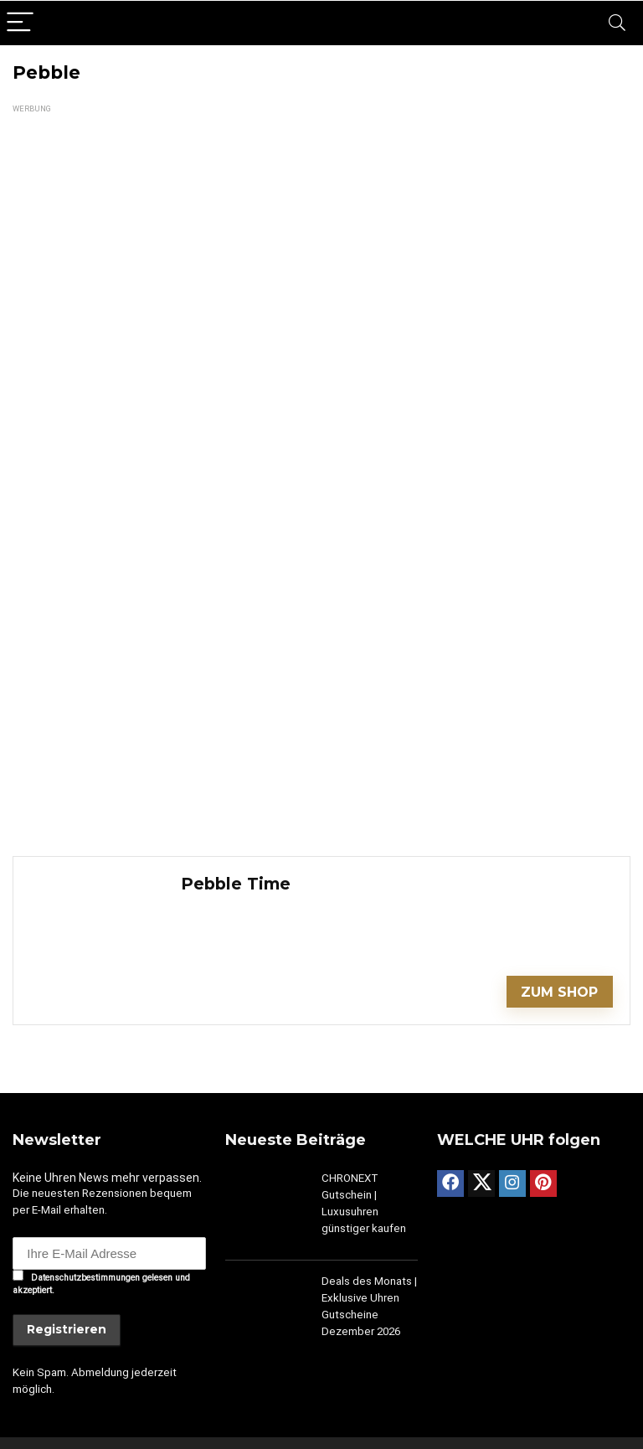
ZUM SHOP (559, 992)
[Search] (617, 23)
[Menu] (20, 23)
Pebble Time (236, 884)
